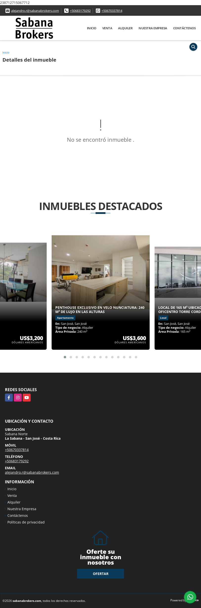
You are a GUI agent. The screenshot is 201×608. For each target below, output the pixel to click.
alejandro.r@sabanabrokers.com (35, 10)
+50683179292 (80, 10)
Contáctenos (184, 28)
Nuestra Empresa (153, 28)
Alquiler (125, 28)
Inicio (91, 28)
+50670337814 (111, 10)
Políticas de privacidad (26, 522)
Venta (107, 28)
